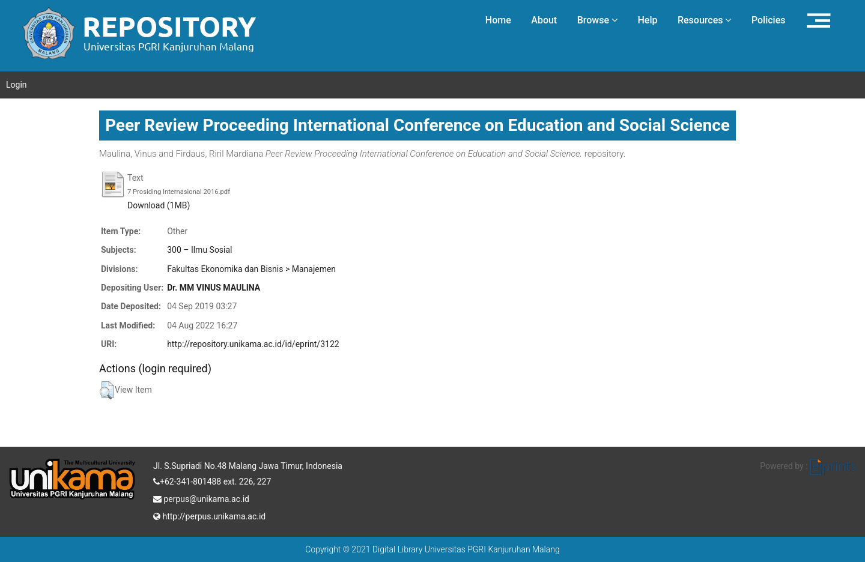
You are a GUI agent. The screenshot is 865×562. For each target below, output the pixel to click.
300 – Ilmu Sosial (199, 250)
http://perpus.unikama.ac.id (209, 515)
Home (498, 20)
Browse (597, 20)
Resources (705, 20)
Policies (768, 20)
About (544, 20)
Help (647, 20)
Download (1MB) (158, 205)
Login (16, 84)
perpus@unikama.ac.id (201, 498)
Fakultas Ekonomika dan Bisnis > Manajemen (251, 269)
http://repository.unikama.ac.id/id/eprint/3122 (253, 344)
